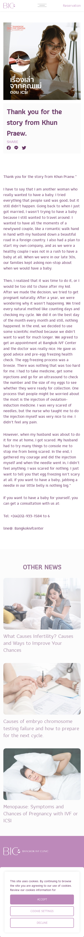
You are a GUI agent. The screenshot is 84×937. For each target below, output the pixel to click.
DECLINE (42, 922)
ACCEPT (42, 899)
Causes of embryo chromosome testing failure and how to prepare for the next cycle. (41, 728)
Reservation (72, 5)
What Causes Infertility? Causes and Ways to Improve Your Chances (38, 643)
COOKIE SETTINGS (42, 911)
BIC (9, 5)
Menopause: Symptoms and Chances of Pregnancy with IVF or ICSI (40, 813)
